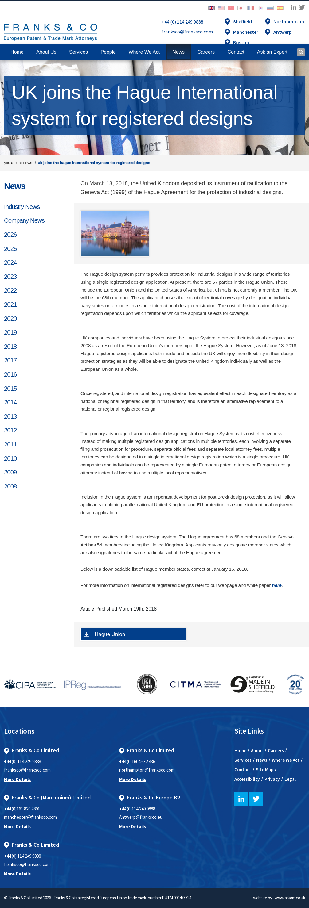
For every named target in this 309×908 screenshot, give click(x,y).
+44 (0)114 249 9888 (137, 809)
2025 (10, 248)
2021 (10, 304)
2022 (10, 290)
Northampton (288, 21)
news (27, 162)
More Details (17, 779)
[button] (235, 52)
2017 (10, 360)
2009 (10, 472)
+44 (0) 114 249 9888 (182, 22)
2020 (10, 318)
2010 (10, 458)
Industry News (22, 206)
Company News (24, 220)
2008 (10, 486)
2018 (10, 346)
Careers (276, 750)
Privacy (272, 779)
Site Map (264, 769)
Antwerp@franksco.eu (140, 817)
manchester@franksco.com (30, 817)
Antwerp (282, 32)
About (257, 750)
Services (243, 760)
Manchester (245, 32)
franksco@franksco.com (187, 32)
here (277, 585)
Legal (290, 779)
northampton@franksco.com (146, 770)
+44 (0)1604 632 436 (137, 761)
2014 (10, 402)
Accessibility (247, 779)
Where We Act (285, 760)
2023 (10, 276)
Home (16, 52)
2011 (10, 444)
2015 (10, 388)
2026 (10, 234)
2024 (10, 262)
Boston (241, 42)
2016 (10, 374)
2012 (10, 430)
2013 (10, 416)
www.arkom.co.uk (290, 898)
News (14, 186)
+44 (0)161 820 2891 (22, 809)
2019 (10, 332)
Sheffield (242, 21)
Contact (242, 769)
